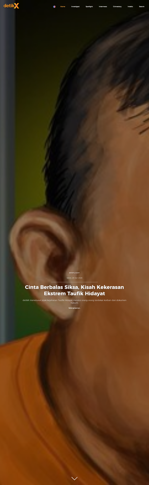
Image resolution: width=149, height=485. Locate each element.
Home (62, 6)
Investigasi (75, 6)
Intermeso (103, 6)
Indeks (130, 6)
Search (141, 6)
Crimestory (117, 6)
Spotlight (89, 6)
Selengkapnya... (75, 308)
